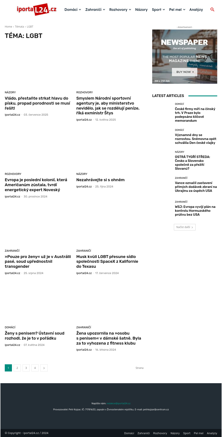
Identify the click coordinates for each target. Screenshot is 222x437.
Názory (10, 92)
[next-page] (44, 367)
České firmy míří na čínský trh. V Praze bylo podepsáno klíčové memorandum (195, 115)
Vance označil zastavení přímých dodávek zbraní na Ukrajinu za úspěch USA (196, 187)
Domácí (10, 327)
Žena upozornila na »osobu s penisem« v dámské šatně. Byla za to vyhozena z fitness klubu (108, 338)
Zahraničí (12, 250)
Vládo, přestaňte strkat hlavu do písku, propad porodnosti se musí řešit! (37, 103)
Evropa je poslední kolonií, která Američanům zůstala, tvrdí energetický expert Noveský (36, 184)
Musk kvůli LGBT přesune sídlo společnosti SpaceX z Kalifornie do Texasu (107, 261)
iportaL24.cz (12, 114)
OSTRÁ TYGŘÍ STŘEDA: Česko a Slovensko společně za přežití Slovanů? (192, 163)
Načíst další (184, 227)
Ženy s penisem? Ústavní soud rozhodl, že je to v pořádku (34, 336)
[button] (212, 10)
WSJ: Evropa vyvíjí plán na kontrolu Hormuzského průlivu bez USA (195, 211)
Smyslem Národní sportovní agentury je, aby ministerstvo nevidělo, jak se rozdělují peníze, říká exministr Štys (107, 105)
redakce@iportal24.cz (119, 403)
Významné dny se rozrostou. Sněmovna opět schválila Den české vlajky (195, 139)
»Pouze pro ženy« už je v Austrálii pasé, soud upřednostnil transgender (38, 261)
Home (8, 26)
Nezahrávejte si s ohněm (100, 179)
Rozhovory (84, 92)
